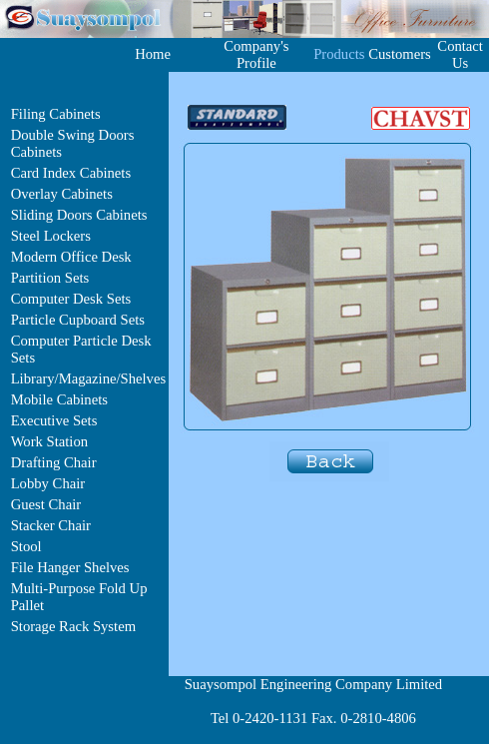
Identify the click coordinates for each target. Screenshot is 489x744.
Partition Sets (50, 278)
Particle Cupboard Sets (78, 320)
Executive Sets (54, 420)
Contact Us (460, 54)
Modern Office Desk (71, 257)
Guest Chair (46, 504)
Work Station (49, 441)
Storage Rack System (73, 626)
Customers (399, 54)
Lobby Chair (48, 483)
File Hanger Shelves (70, 567)
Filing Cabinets (56, 114)
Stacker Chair (51, 525)
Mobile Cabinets (59, 399)
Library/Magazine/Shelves (88, 378)
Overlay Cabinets (62, 194)
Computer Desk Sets (71, 299)
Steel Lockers (51, 236)
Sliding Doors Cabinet (76, 215)
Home (153, 54)
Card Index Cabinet (68, 173)
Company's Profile (256, 54)
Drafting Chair (54, 462)
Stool (26, 546)
